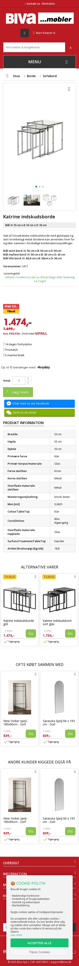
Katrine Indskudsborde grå (18, 622)
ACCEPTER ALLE (39, 943)
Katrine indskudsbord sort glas (57, 622)
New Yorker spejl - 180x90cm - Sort (15, 722)
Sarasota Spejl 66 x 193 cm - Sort (59, 722)
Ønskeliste (48, 3)
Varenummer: (12, 266)
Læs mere (16, 935)
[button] (36, 186)
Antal (6, 380)
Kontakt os (33, 3)
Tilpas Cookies (39, 952)
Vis (30, 633)
